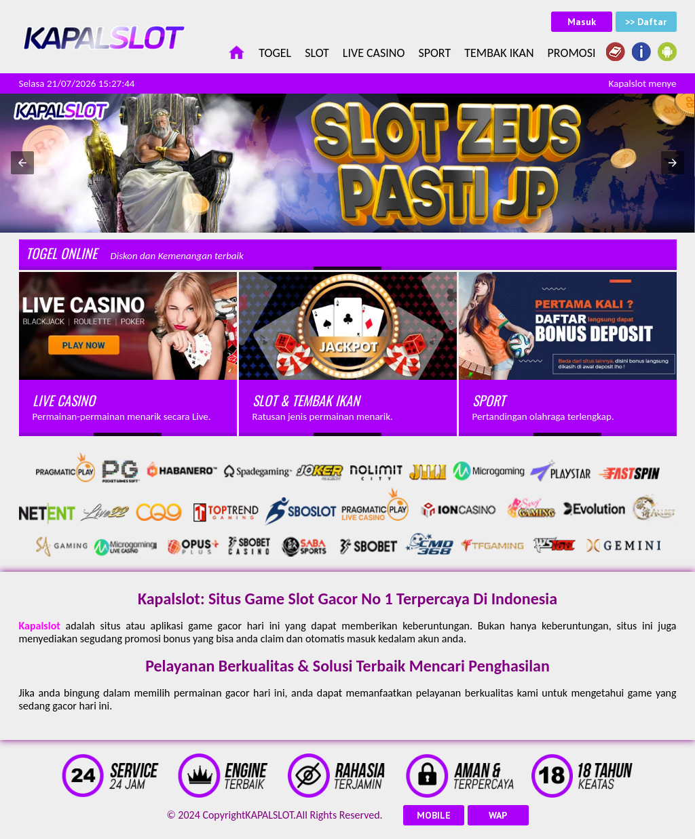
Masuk (581, 22)
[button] (22, 162)
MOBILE (434, 815)
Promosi (572, 52)
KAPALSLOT (269, 814)
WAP (498, 815)
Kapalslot (39, 625)
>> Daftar (645, 22)
